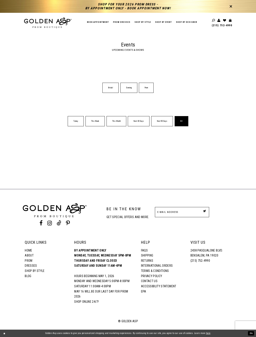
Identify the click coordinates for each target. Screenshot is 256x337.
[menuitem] (110, 88)
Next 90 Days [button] (162, 121)
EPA (143, 291)
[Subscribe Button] (203, 212)
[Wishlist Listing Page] (225, 20)
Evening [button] (129, 88)
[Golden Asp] (48, 23)
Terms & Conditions (155, 271)
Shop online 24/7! (86, 301)
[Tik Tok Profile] (59, 223)
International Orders (157, 265)
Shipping (147, 255)
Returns (147, 260)
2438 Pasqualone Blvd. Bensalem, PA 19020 (206, 253)
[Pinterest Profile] (68, 223)
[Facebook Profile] (40, 223)
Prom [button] (146, 88)
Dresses (31, 265)
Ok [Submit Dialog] (251, 333)
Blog (28, 276)
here (208, 333)
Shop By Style (34, 271)
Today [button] (75, 121)
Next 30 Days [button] (138, 121)
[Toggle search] (214, 20)
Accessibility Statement (158, 286)
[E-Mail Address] (182, 212)
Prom (28, 260)
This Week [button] (95, 121)
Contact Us (149, 281)
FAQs (144, 250)
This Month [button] (116, 121)
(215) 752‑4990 (222, 25)
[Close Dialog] (5, 333)
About (29, 255)
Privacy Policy (151, 276)
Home (28, 250)
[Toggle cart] (230, 20)
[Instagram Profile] (49, 223)
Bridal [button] (110, 88)
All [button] (181, 121)
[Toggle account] (219, 20)
